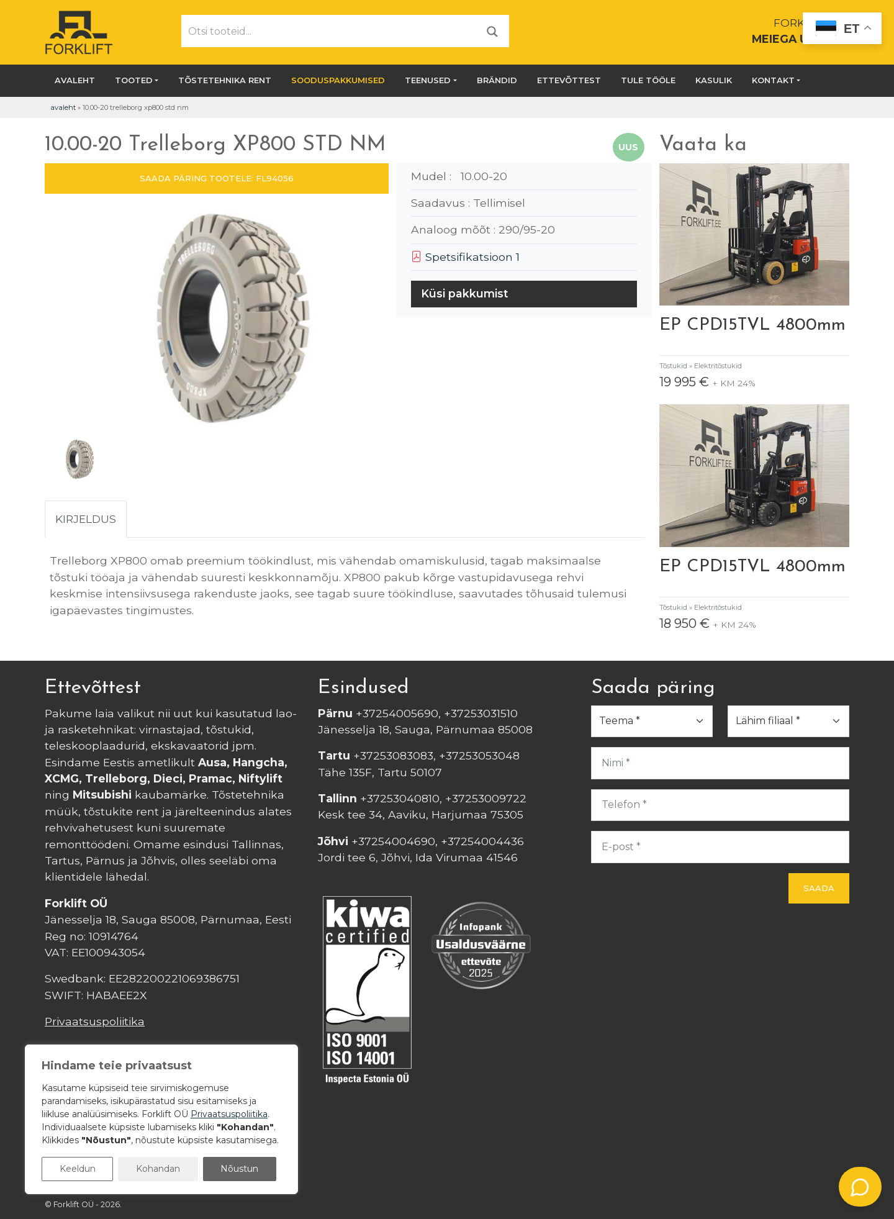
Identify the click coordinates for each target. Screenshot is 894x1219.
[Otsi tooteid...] (329, 31)
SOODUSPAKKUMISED (338, 80)
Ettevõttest (569, 80)
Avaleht (75, 80)
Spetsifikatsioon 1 (465, 256)
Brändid (497, 80)
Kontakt (773, 80)
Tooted (134, 80)
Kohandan (158, 1168)
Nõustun (239, 1168)
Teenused (428, 80)
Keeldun (78, 1168)
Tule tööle (648, 80)
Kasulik (713, 80)
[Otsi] (492, 31)
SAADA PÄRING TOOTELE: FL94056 (217, 178)
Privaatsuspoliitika (95, 1021)
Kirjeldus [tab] (85, 518)
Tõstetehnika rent (224, 80)
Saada (818, 888)
